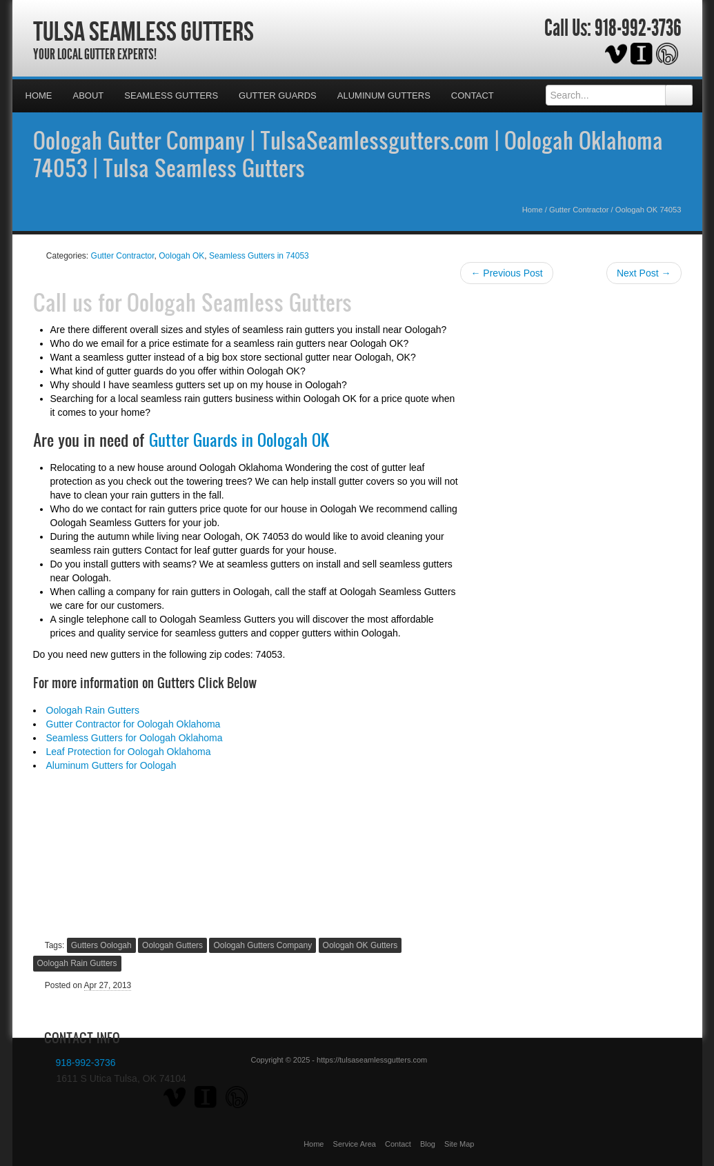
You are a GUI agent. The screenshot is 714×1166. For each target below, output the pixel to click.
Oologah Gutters (172, 945)
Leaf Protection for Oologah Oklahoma (128, 751)
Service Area (354, 1144)
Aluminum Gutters (383, 95)
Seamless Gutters (171, 95)
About (88, 95)
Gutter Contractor (578, 209)
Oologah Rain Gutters (92, 710)
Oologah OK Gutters (360, 945)
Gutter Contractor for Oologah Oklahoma (133, 724)
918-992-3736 (638, 28)
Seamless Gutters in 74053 (259, 256)
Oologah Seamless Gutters (239, 302)
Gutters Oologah (101, 945)
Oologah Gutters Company (262, 945)
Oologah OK (181, 256)
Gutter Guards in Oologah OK (239, 440)
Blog (427, 1144)
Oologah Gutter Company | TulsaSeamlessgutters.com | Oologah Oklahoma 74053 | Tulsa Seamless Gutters (348, 154)
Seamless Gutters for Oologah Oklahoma (134, 737)
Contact (472, 95)
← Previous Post (506, 273)
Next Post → (644, 273)
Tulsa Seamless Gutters (143, 31)
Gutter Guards (278, 95)
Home (39, 95)
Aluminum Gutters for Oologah (111, 765)
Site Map (459, 1144)
